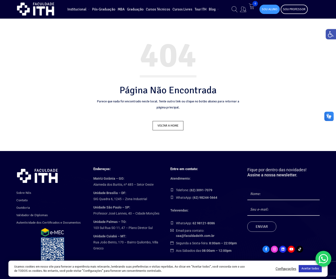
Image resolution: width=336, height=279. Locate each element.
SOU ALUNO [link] (269, 9)
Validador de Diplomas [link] (32, 214)
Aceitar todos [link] (310, 268)
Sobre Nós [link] (23, 191)
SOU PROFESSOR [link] (294, 9)
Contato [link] (22, 199)
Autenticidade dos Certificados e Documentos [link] (48, 221)
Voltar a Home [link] (168, 126)
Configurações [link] (286, 269)
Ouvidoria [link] (23, 206)
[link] (330, 35)
